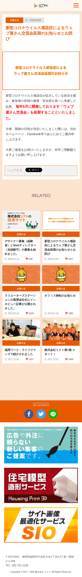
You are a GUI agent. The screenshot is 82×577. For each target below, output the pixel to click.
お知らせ (14, 20)
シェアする (14, 170)
